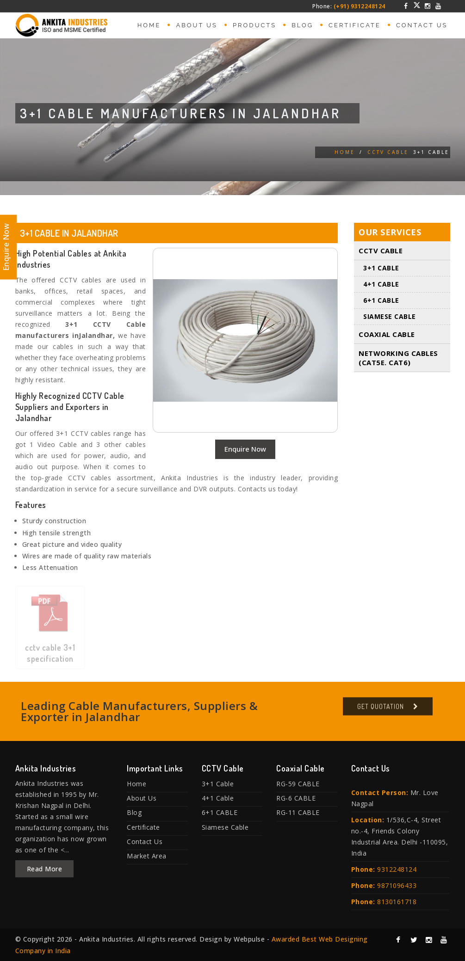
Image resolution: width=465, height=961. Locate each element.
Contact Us (422, 25)
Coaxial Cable (387, 334)
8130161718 (396, 901)
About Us (196, 25)
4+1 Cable (381, 284)
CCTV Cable (388, 152)
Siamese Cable (389, 316)
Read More (44, 868)
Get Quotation (380, 710)
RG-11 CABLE (298, 812)
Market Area (147, 855)
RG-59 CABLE (298, 783)
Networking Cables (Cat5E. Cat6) (398, 358)
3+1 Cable (381, 268)
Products (254, 25)
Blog (302, 25)
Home (149, 25)
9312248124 (396, 869)
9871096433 (396, 885)
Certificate (355, 25)
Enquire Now (245, 448)
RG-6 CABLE (296, 798)
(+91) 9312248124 (359, 6)
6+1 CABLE (381, 300)
